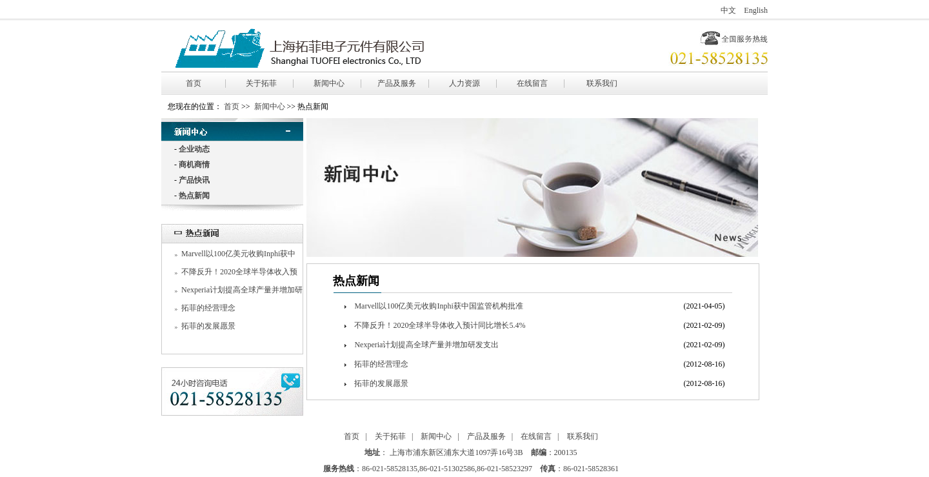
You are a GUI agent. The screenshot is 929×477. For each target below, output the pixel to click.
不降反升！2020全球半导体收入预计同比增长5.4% (439, 325)
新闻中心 (329, 83)
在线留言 (532, 83)
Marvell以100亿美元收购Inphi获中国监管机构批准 (438, 305)
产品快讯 (194, 180)
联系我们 (601, 83)
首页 (193, 83)
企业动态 (194, 149)
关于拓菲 (261, 83)
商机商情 (194, 164)
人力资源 (464, 83)
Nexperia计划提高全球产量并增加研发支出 (426, 344)
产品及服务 (396, 83)
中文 (728, 10)
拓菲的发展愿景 (208, 325)
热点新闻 (194, 195)
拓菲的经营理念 (208, 307)
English (756, 10)
